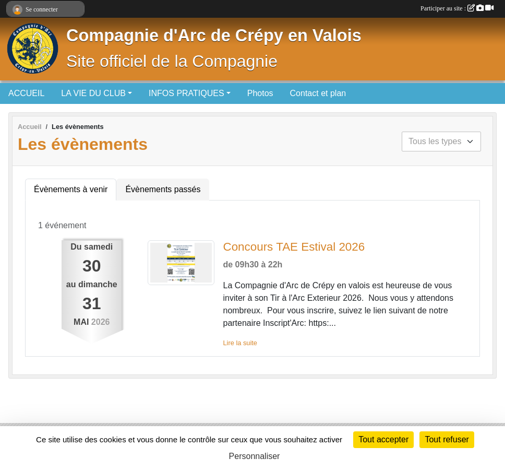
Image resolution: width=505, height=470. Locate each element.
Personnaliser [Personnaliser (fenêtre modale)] (254, 456)
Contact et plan (318, 93)
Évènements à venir (70, 189)
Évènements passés (162, 189)
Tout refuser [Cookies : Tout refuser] (446, 439)
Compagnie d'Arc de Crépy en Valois (214, 35)
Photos (260, 93)
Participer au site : (457, 8)
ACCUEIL (26, 93)
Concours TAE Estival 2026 (294, 246)
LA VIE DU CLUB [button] (93, 93)
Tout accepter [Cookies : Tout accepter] (383, 439)
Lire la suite (240, 343)
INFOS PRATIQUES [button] (186, 93)
